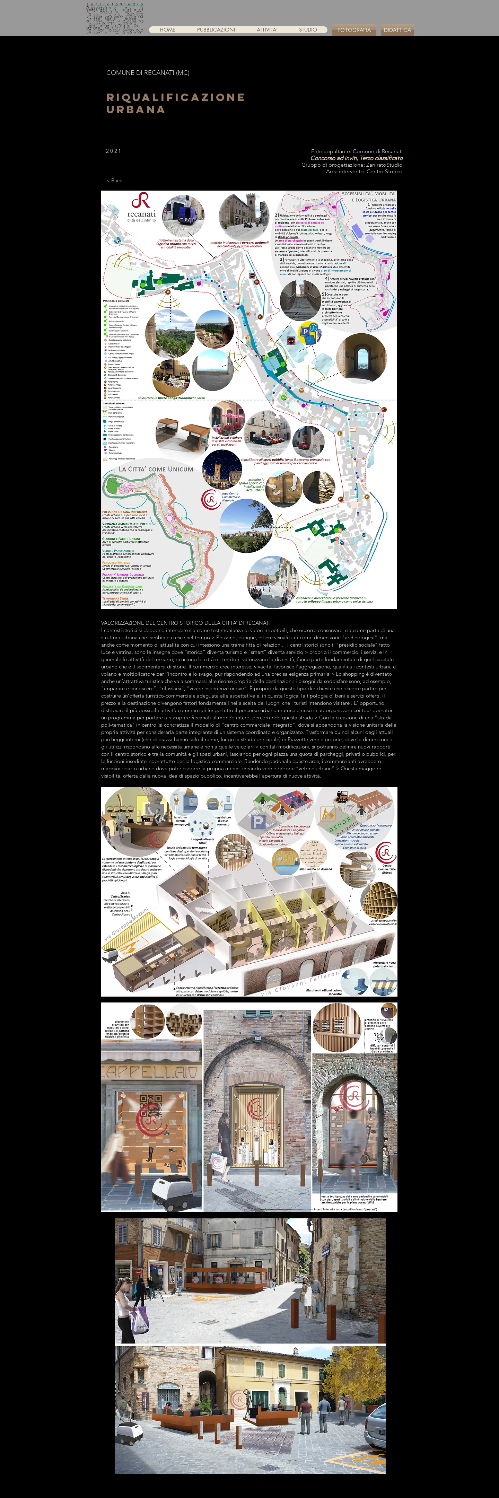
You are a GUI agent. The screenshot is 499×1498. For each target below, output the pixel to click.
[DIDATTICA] (397, 30)
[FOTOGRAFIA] (354, 30)
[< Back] (114, 180)
